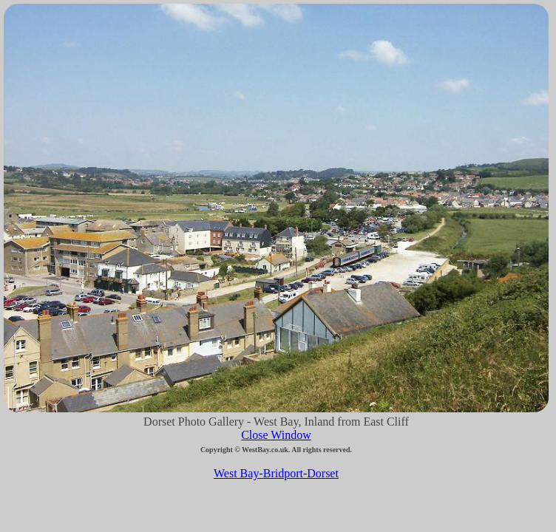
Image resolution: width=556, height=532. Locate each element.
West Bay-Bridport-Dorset (276, 473)
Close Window (276, 435)
